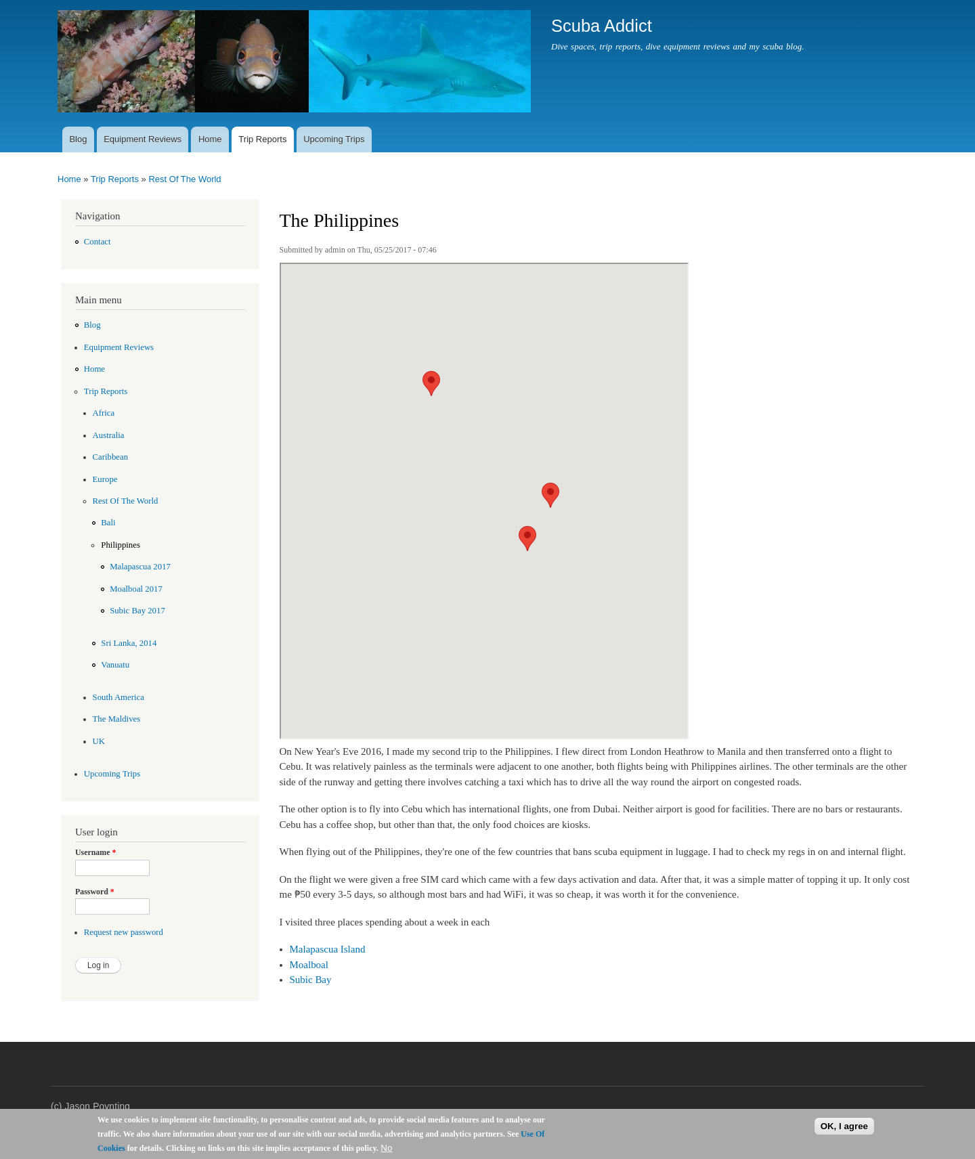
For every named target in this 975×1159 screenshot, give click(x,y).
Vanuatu (115, 665)
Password (94, 891)
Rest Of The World (184, 179)
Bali (108, 522)
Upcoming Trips (333, 139)
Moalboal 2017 (136, 589)
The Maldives (117, 719)
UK (99, 741)
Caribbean (111, 457)
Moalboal (309, 964)
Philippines (120, 545)
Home (210, 139)
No (386, 1148)
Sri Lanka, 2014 (128, 643)
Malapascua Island (328, 949)
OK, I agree (844, 1126)
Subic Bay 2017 (137, 610)
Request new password (123, 932)
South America (118, 697)
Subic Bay (311, 979)
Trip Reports (262, 139)
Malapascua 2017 (140, 566)
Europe (105, 479)
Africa (104, 413)
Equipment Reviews (142, 139)
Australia (109, 435)
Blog (78, 139)
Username (95, 852)
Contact (97, 241)
